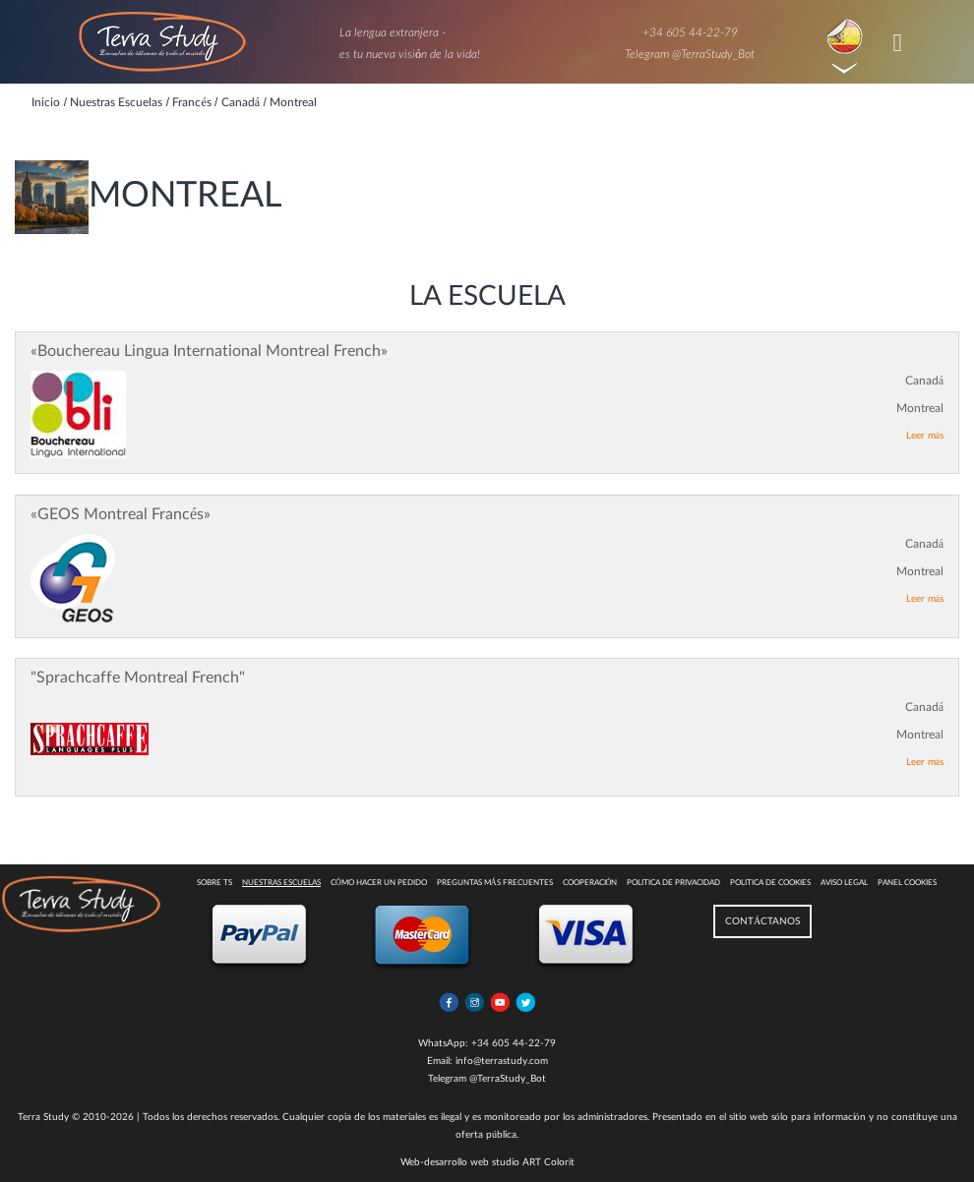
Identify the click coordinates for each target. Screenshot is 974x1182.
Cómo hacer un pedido (379, 883)
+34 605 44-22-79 (690, 32)
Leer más (925, 436)
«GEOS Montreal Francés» (120, 514)
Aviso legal (844, 883)
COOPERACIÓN (590, 883)
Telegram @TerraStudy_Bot (690, 54)
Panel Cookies (907, 883)
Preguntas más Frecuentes (495, 883)
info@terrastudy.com (502, 1061)
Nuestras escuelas (281, 883)
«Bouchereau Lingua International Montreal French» (209, 351)
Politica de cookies (770, 883)
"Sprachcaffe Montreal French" (137, 677)
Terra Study (43, 1117)
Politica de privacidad (673, 883)
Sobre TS (214, 883)
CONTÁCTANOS (762, 921)
